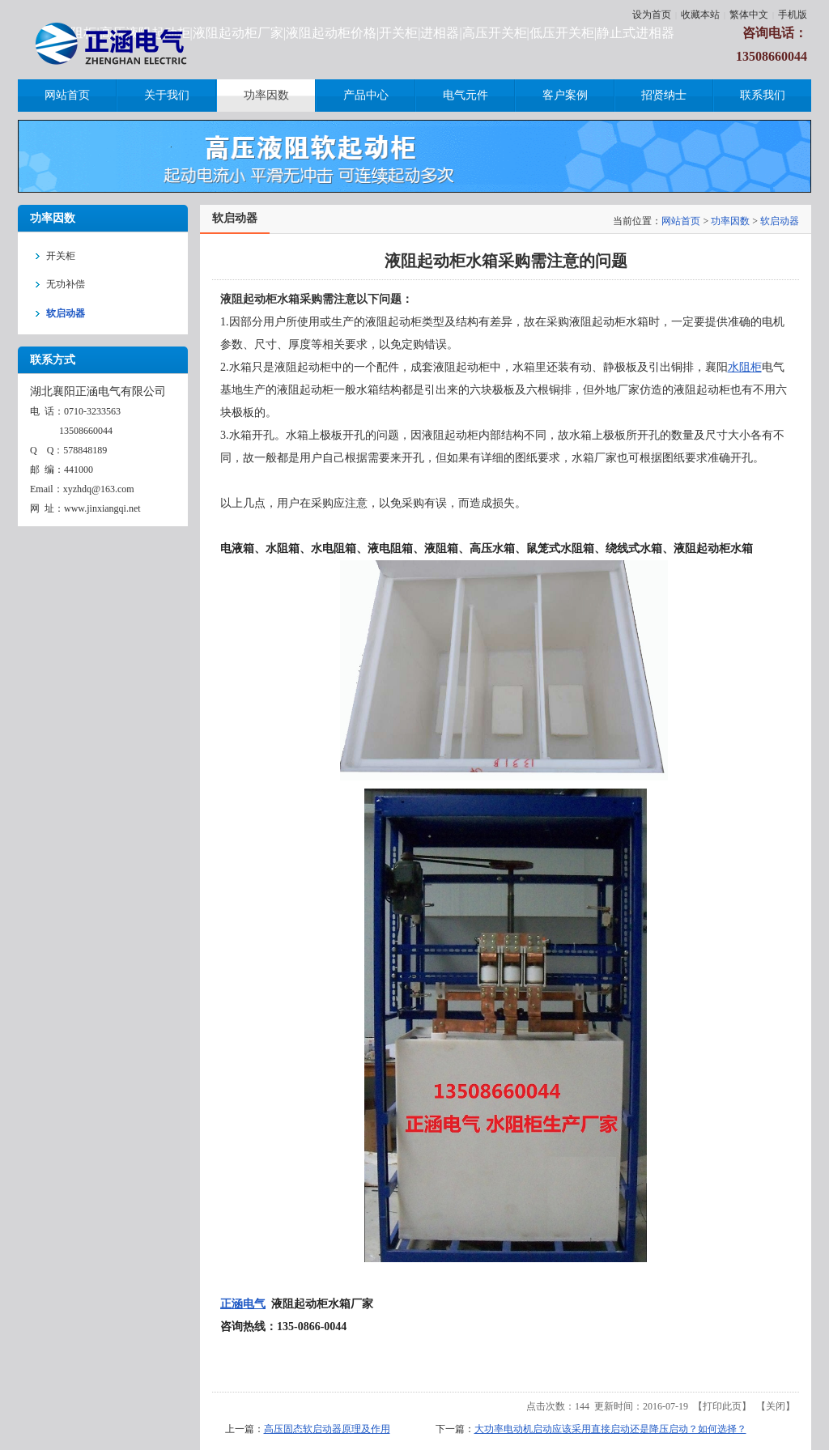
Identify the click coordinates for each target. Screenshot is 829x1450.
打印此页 (722, 1406)
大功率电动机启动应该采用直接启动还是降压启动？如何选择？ (610, 1429)
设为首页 (651, 14)
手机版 (792, 14)
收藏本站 (700, 14)
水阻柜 (745, 367)
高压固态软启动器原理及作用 (327, 1429)
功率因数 (730, 221)
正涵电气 (243, 1304)
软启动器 (779, 221)
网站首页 (680, 221)
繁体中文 (748, 14)
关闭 (775, 1406)
